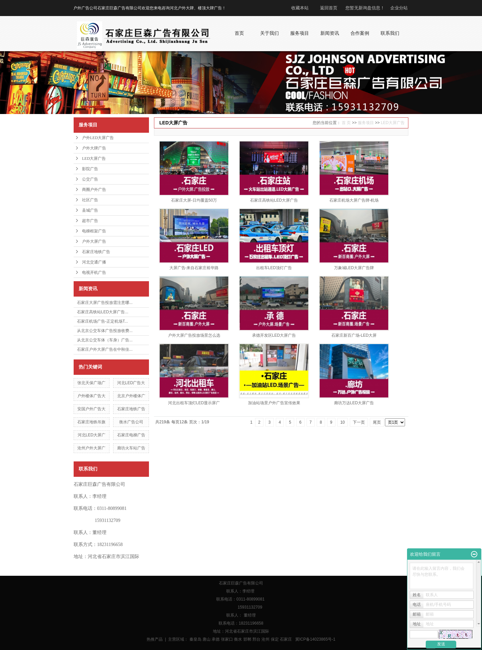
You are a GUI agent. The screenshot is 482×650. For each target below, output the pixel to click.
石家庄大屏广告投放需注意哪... (105, 302)
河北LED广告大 (131, 383)
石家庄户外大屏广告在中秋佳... (105, 349)
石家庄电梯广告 (131, 435)
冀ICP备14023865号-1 (315, 639)
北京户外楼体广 (131, 396)
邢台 (256, 639)
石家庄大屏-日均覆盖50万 (194, 200)
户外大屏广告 (94, 241)
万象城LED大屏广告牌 (354, 267)
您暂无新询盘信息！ (365, 7)
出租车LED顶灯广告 (274, 267)
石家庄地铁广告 (96, 251)
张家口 (227, 639)
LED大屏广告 (94, 158)
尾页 (377, 422)
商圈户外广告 (94, 189)
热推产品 (155, 639)
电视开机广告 (94, 272)
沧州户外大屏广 (91, 448)
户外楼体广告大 (91, 396)
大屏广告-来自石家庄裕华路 (194, 267)
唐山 (207, 639)
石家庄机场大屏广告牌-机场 (354, 200)
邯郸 (247, 639)
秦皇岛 (195, 639)
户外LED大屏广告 (98, 137)
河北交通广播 (94, 262)
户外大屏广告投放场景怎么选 (194, 335)
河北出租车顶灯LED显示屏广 (194, 403)
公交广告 (90, 179)
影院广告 (90, 169)
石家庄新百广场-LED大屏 (354, 335)
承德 (216, 639)
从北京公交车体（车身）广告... (105, 340)
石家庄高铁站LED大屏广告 (274, 200)
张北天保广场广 (91, 383)
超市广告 (90, 220)
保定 (275, 639)
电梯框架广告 (94, 231)
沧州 (265, 639)
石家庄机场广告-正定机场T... (102, 321)
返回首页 (328, 7)
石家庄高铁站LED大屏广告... (102, 312)
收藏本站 (300, 7)
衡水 (238, 639)
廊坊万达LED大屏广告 (354, 403)
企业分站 (399, 7)
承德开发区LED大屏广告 (274, 335)
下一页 (359, 422)
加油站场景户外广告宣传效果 (274, 403)
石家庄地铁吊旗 (91, 422)
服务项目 (366, 122)
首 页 (346, 122)
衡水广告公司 (131, 422)
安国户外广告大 (91, 409)
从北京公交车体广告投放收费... (105, 330)
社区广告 (90, 200)
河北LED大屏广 (91, 435)
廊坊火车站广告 (131, 448)
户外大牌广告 (94, 148)
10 (342, 422)
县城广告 (90, 210)
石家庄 (286, 639)
